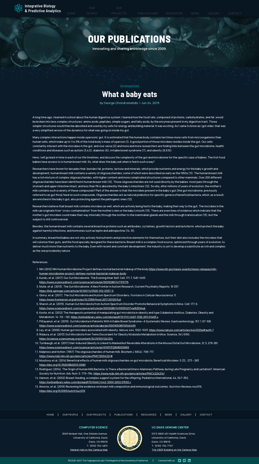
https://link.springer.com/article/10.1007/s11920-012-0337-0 (76, 291)
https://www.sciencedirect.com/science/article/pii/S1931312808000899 (84, 347)
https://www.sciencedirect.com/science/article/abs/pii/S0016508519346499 (87, 326)
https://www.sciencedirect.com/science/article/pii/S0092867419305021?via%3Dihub (92, 308)
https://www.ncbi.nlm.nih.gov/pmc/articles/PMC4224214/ (129, 373)
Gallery (220, 12)
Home (103, 12)
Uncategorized (129, 86)
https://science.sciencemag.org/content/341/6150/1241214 (76, 339)
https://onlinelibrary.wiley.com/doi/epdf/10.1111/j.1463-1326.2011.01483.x (114, 317)
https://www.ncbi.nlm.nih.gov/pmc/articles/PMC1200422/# (76, 356)
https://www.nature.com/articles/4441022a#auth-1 (181, 330)
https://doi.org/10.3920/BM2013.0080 (62, 365)
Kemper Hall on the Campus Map (89, 449)
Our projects (143, 12)
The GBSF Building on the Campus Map (174, 449)
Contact (237, 12)
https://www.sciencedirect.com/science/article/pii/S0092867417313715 (83, 282)
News (206, 12)
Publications (168, 12)
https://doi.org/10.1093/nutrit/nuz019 (62, 391)
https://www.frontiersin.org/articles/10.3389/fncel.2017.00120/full (80, 299)
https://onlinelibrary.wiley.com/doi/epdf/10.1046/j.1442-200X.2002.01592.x (85, 382)
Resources (190, 12)
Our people (119, 12)
